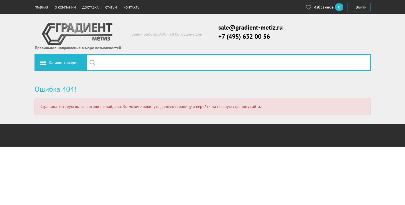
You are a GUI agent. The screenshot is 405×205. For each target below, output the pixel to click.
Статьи (111, 7)
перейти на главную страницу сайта (228, 106)
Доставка (90, 7)
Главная (41, 7)
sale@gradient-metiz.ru (250, 27)
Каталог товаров (63, 62)
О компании (65, 7)
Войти (361, 7)
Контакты (131, 7)
